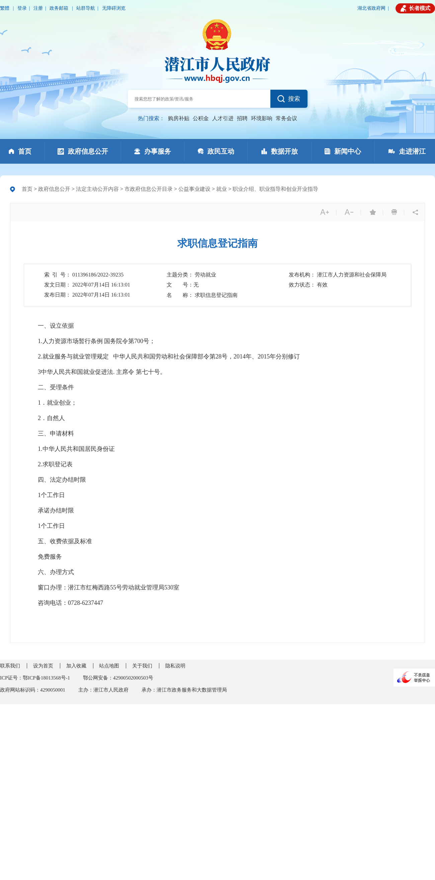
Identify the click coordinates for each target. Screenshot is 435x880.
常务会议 (286, 118)
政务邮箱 (60, 8)
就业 (221, 189)
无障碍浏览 (113, 8)
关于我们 (142, 665)
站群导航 (85, 8)
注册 (38, 8)
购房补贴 (178, 118)
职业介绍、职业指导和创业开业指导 (275, 189)
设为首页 (43, 665)
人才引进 (223, 118)
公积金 (201, 118)
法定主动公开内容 (97, 189)
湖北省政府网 (371, 8)
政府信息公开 (54, 189)
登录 (22, 8)
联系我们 (10, 665)
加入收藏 (76, 665)
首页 (27, 189)
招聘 (242, 118)
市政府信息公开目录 (148, 189)
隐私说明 (175, 665)
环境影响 (261, 118)
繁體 (5, 8)
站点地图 (109, 665)
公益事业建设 (194, 189)
